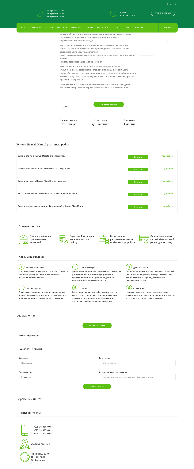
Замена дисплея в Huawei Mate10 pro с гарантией (42, 181)
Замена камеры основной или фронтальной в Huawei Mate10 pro (50, 206)
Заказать (138, 157)
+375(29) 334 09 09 (55, 11)
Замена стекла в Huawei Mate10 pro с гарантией (41, 156)
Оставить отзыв (97, 325)
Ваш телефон (105, 358)
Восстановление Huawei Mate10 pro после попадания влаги (47, 193)
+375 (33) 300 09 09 (42, 430)
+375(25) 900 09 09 (55, 16)
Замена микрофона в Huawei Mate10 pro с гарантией (44, 168)
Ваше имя (23, 358)
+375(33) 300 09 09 (55, 14)
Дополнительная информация (113, 372)
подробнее (167, 156)
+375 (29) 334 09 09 (42, 427)
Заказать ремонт (108, 104)
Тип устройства (25, 372)
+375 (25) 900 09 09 (42, 433)
